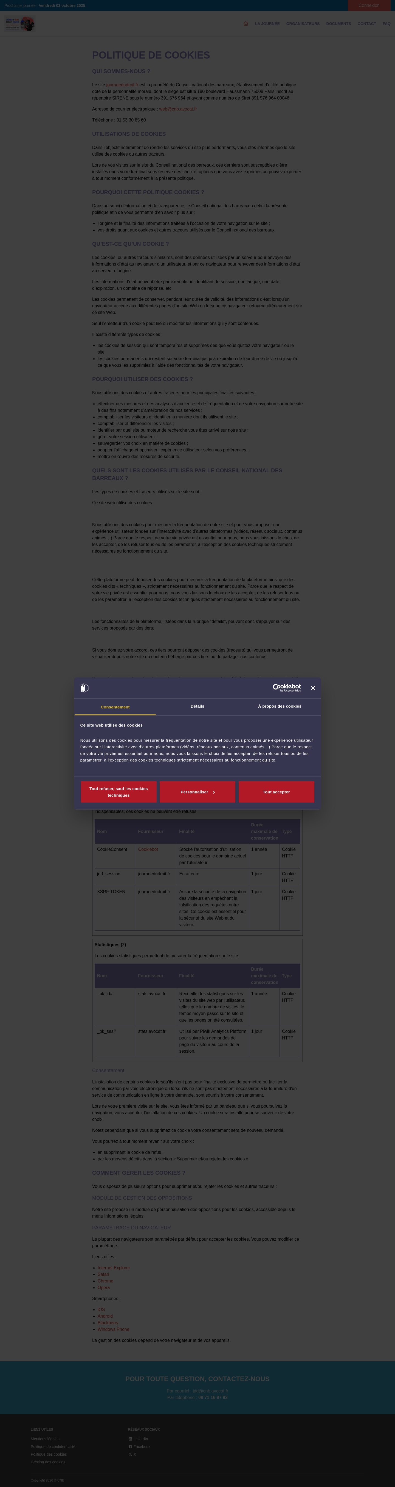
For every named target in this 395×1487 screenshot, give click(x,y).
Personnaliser (197, 791)
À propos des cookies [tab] (279, 706)
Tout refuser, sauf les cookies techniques (118, 791)
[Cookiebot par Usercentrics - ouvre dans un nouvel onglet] (277, 688)
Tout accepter (276, 791)
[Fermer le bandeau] (313, 688)
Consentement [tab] (115, 707)
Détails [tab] (197, 706)
